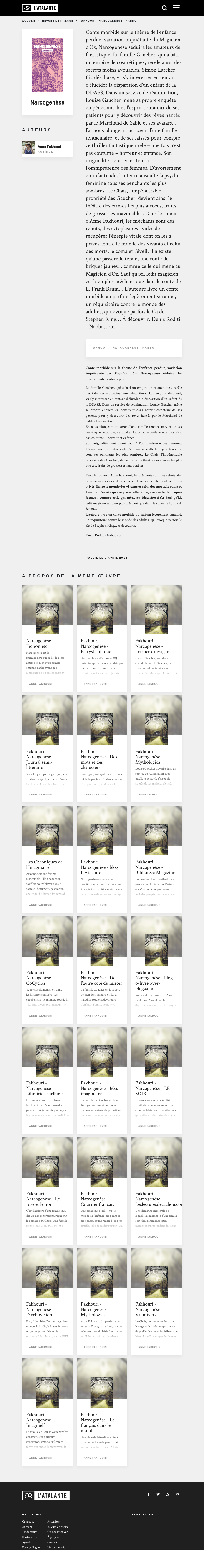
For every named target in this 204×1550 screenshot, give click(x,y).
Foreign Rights (31, 1547)
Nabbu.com (115, 535)
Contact (52, 1542)
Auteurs (27, 1527)
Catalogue (28, 1522)
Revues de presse (57, 21)
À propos (53, 1537)
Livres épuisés (56, 1547)
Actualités (53, 1522)
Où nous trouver (57, 1532)
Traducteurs (29, 1532)
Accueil (29, 21)
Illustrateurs (29, 1537)
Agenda (26, 1542)
